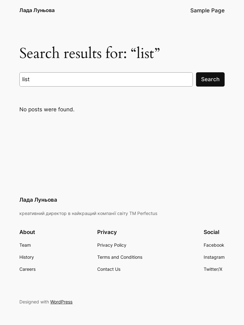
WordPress (61, 301)
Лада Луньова (37, 10)
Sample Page (207, 10)
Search (210, 79)
